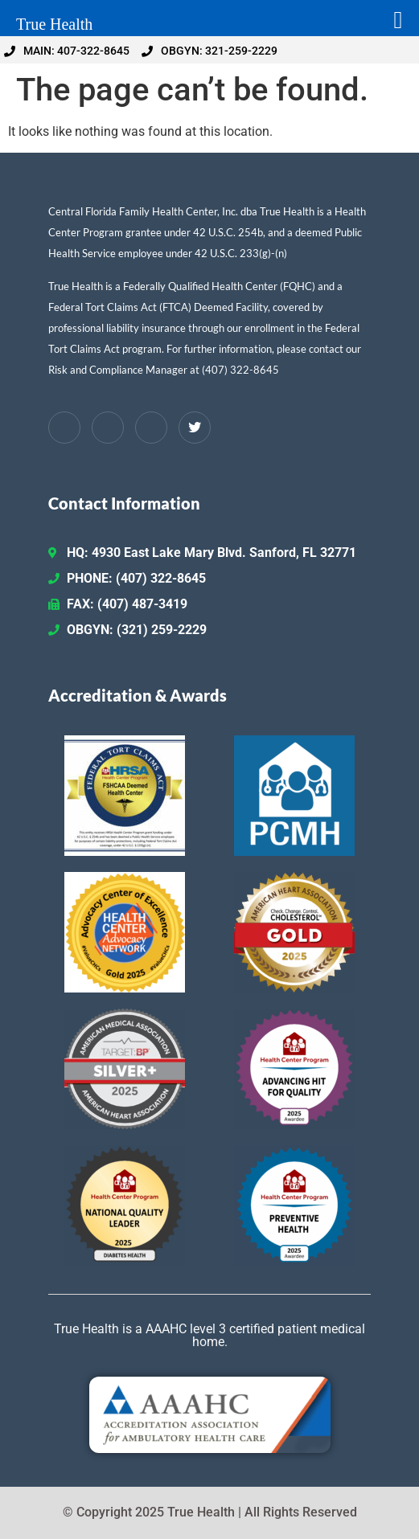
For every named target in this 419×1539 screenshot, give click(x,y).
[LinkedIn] (108, 427)
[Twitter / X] (195, 427)
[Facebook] (64, 427)
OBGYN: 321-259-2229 (209, 50)
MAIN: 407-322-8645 (66, 50)
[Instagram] (151, 427)
